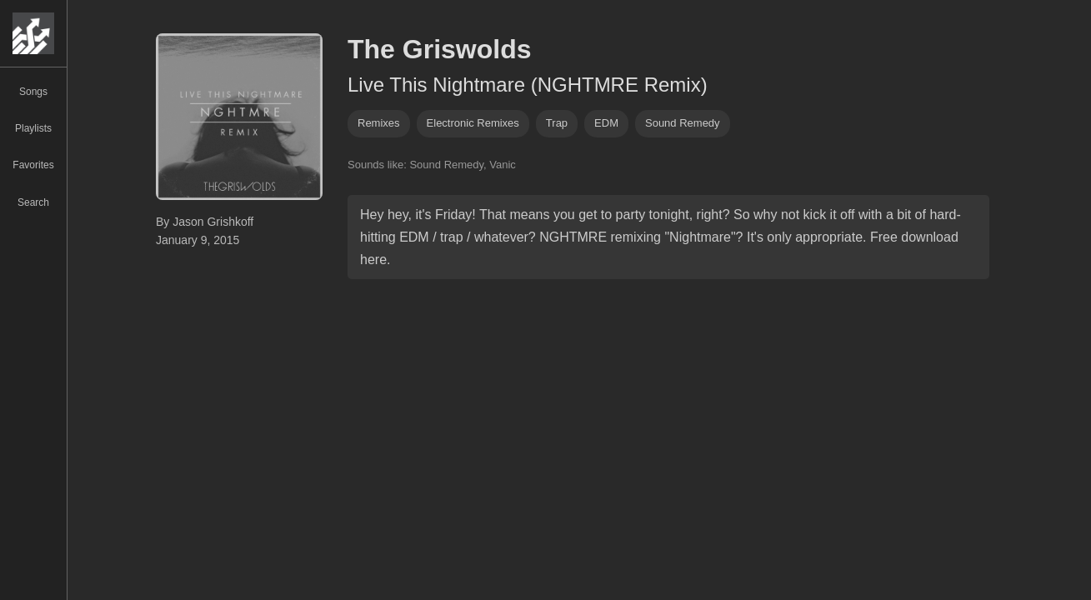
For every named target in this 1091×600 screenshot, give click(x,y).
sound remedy (682, 123)
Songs (33, 92)
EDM (606, 123)
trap (557, 123)
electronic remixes (473, 123)
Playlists (33, 128)
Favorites (33, 165)
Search (33, 202)
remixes (379, 123)
